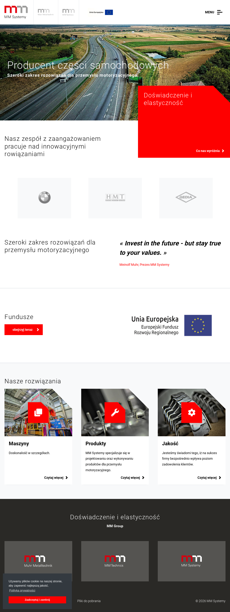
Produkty (96, 444)
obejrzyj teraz (23, 329)
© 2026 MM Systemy (211, 601)
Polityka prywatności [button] (22, 590)
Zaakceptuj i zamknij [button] (37, 599)
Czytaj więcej (130, 477)
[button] (214, 12)
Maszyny (19, 444)
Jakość (170, 444)
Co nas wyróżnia (208, 151)
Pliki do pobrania (89, 601)
